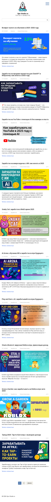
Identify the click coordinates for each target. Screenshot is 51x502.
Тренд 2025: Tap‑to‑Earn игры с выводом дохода (21, 435)
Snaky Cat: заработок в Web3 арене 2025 (18, 209)
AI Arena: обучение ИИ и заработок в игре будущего (22, 253)
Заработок (14, 78)
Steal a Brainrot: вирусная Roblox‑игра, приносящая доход (25, 345)
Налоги (13, 31)
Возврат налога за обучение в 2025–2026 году (20, 28)
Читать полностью (8, 66)
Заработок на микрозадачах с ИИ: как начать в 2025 (23, 163)
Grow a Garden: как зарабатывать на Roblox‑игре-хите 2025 (23, 390)
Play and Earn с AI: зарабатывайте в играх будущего (22, 299)
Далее (30, 483)
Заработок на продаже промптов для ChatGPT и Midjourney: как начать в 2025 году (21, 74)
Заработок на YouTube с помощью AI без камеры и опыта (25, 119)
